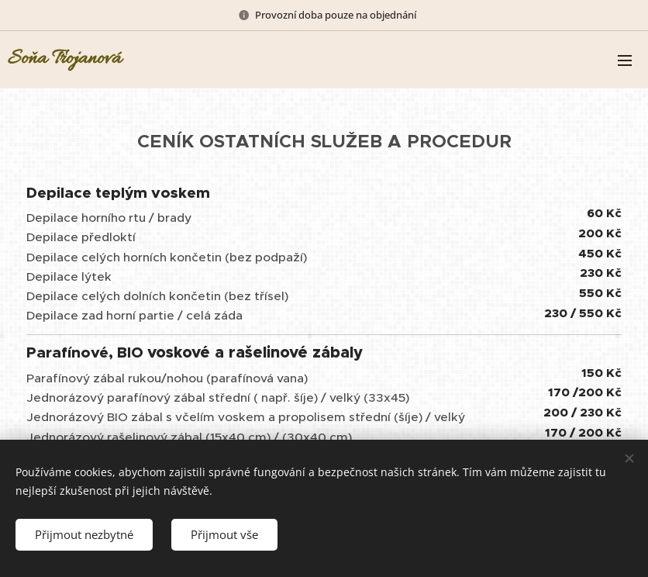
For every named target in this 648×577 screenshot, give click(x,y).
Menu (625, 60)
